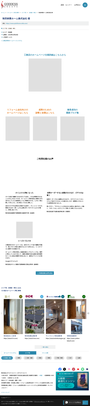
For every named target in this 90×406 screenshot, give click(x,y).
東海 (41, 358)
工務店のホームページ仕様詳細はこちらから (45, 55)
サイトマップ (5, 392)
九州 (72, 358)
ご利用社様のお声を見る (45, 273)
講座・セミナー (66, 5)
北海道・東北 (8, 358)
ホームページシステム (10, 353)
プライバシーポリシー (39, 401)
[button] (73, 402)
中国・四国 (61, 358)
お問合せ (77, 5)
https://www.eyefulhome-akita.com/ (17, 23)
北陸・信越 (30, 358)
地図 (41, 375)
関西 (50, 358)
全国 (81, 358)
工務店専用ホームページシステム (12, 41)
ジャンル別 (45, 353)
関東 (19, 358)
